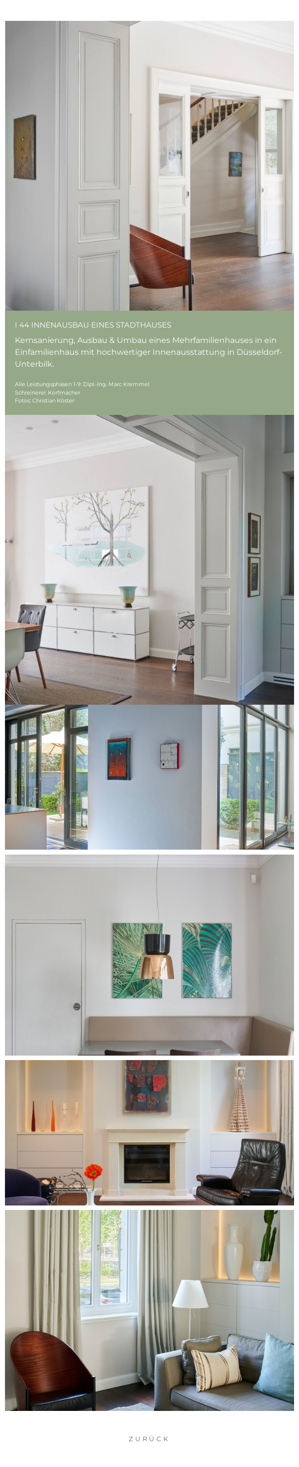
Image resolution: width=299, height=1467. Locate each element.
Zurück (149, 1439)
